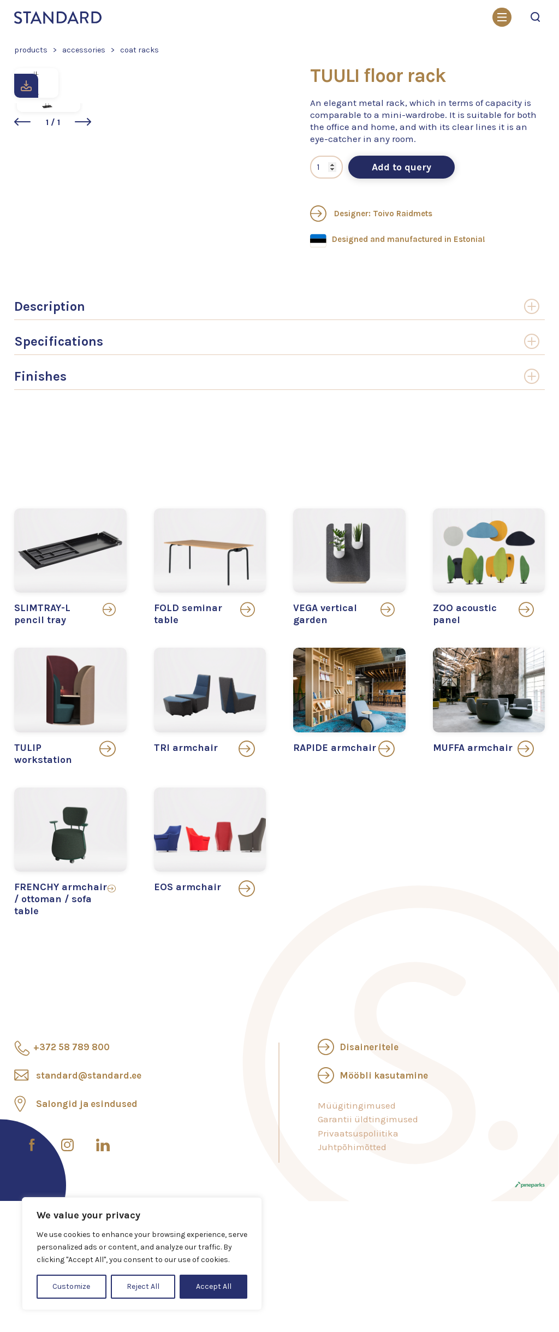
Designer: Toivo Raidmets (375, 269)
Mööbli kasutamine (384, 1129)
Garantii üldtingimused (368, 1174)
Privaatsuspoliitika (358, 1187)
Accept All (213, 1286)
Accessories (83, 50)
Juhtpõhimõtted (352, 1202)
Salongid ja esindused (87, 1158)
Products (30, 50)
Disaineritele (369, 1101)
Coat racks (139, 50)
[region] (142, 1253)
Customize (71, 1286)
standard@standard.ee (88, 1129)
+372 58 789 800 (71, 1101)
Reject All (143, 1286)
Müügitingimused (357, 1160)
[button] (131, 285)
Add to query (406, 222)
